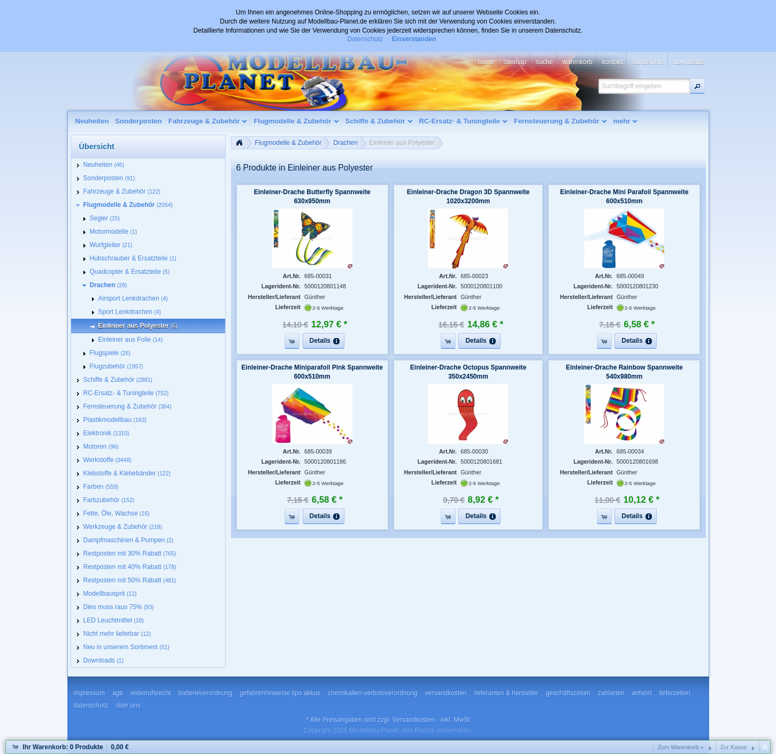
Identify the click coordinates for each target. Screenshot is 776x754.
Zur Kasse (733, 747)
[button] (697, 86)
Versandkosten (414, 720)
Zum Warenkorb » (681, 747)
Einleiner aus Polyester (402, 143)
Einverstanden (414, 39)
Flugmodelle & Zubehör (288, 143)
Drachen (345, 143)
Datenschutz (365, 39)
